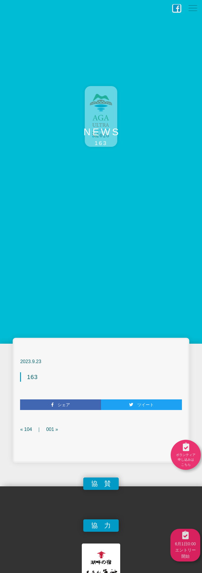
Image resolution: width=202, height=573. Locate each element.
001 (50, 429)
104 (28, 429)
